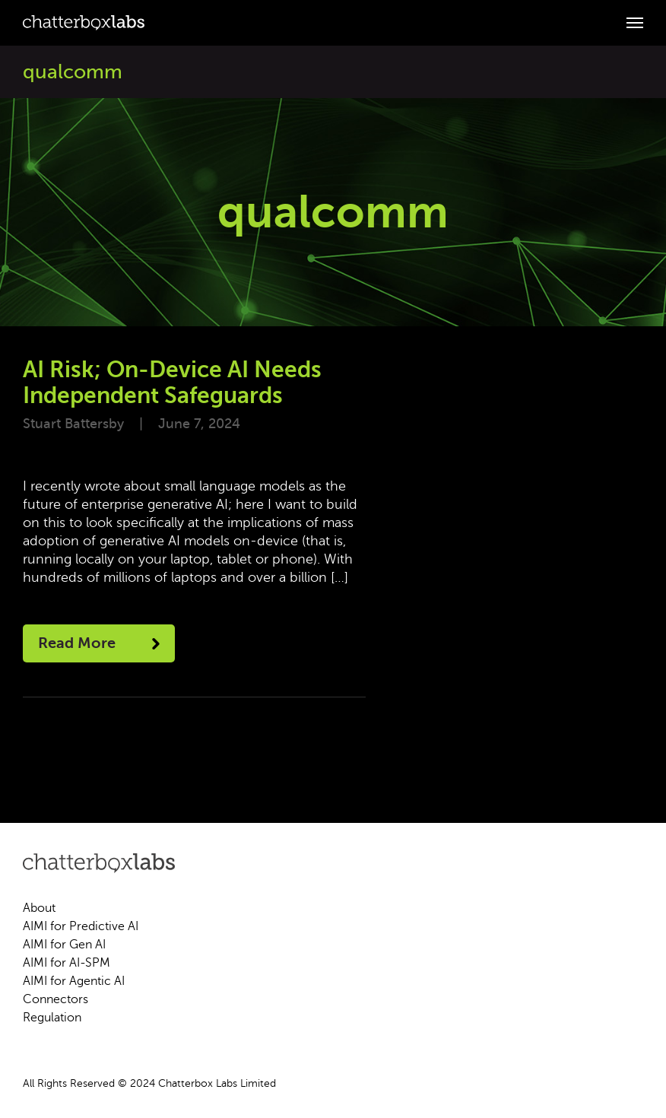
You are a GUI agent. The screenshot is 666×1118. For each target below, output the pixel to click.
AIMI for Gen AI (64, 944)
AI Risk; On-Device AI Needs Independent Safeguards (172, 382)
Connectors (55, 999)
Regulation (52, 1017)
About (39, 908)
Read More (99, 643)
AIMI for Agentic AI (74, 981)
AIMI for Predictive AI (80, 926)
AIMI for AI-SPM (66, 963)
